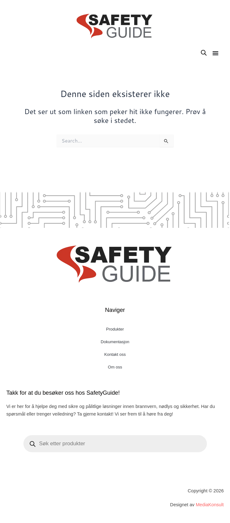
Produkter (115, 329)
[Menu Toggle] (215, 53)
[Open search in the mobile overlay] (204, 53)
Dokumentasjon (115, 341)
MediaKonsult (210, 504)
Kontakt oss (115, 354)
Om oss (115, 367)
